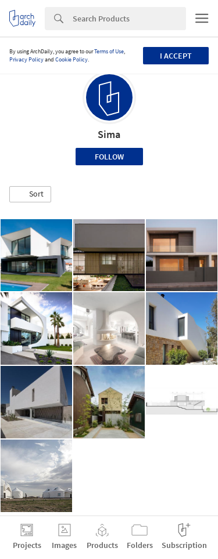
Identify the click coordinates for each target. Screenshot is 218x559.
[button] (30, 194)
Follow (109, 156)
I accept (176, 55)
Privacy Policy (26, 59)
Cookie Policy (71, 59)
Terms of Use (109, 51)
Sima (109, 134)
